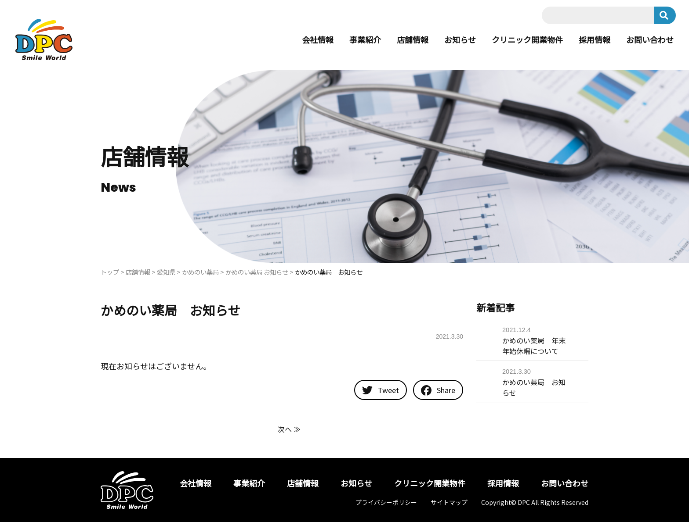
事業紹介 (365, 39)
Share (438, 390)
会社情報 (318, 39)
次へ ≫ (289, 429)
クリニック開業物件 (527, 39)
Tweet (380, 390)
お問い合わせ (650, 39)
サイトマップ (449, 502)
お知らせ (460, 39)
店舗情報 (412, 39)
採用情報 (594, 39)
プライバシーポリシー (386, 502)
